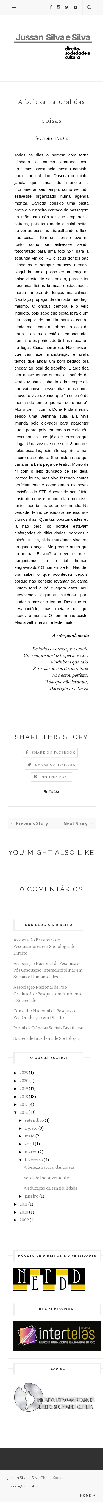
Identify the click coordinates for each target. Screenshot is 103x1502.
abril (29, 1144)
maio (30, 1136)
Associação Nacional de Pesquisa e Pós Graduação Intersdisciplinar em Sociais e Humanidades (48, 970)
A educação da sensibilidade (50, 1188)
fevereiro (34, 1160)
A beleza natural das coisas (49, 1167)
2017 (24, 1104)
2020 (24, 1081)
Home (88, 1495)
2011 (23, 1204)
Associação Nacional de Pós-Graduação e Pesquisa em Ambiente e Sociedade (47, 994)
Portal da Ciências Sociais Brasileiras (48, 1028)
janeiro (31, 1196)
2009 (24, 1220)
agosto (31, 1128)
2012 (24, 1112)
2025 (24, 1073)
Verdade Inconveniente (46, 1178)
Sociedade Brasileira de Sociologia (46, 1038)
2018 (24, 1096)
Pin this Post (55, 777)
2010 (24, 1212)
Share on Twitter (55, 765)
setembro (34, 1120)
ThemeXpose (52, 1477)
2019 (24, 1089)
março (31, 1152)
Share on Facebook (53, 753)
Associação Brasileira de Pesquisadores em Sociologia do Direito (44, 947)
